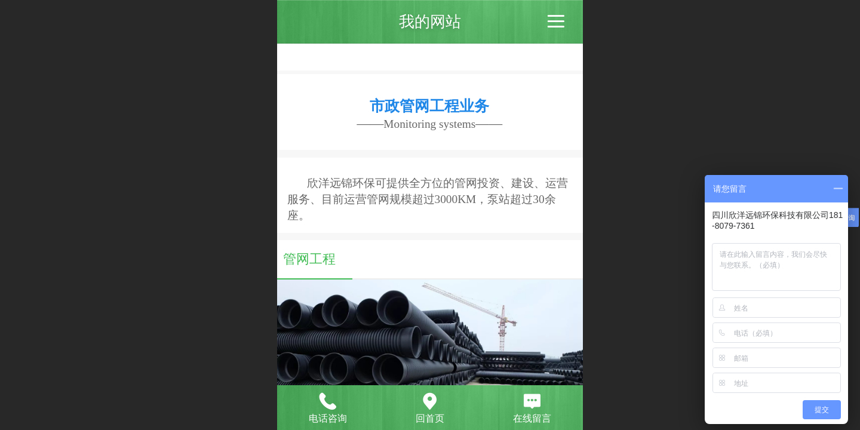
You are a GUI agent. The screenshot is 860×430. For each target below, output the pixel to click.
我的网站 (430, 21)
